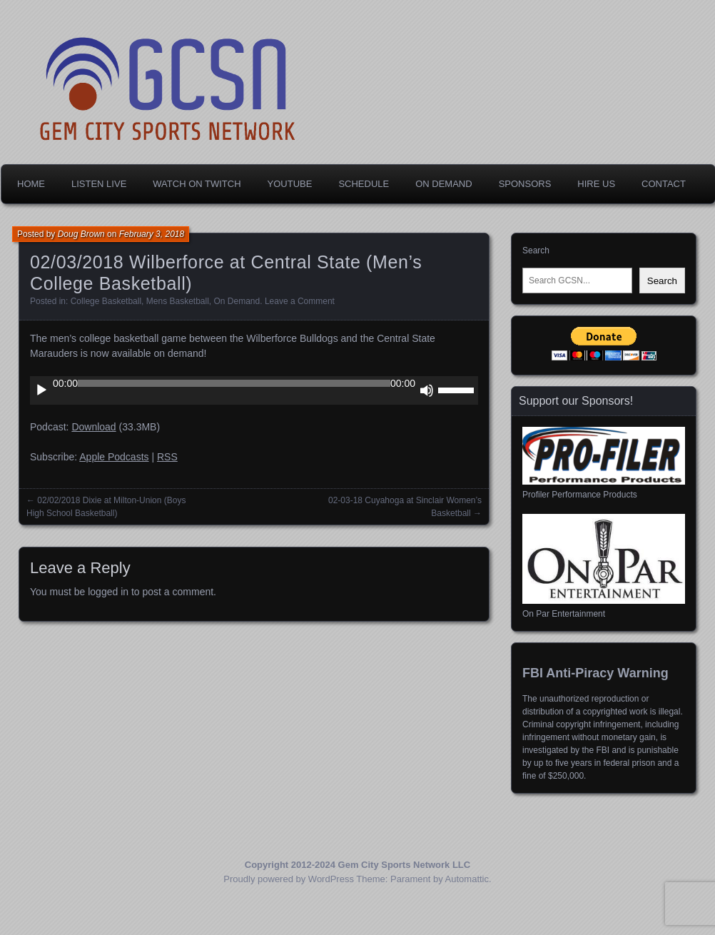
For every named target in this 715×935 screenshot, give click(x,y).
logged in (108, 591)
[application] (254, 390)
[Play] (41, 390)
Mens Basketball (177, 301)
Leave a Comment (300, 301)
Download (93, 427)
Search (535, 251)
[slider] (234, 383)
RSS (167, 457)
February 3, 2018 (151, 234)
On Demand (443, 183)
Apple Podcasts (113, 457)
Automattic (467, 879)
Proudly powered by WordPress (288, 879)
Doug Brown (81, 234)
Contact (664, 183)
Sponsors (525, 183)
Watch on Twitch (196, 183)
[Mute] (427, 390)
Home (31, 183)
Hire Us (596, 183)
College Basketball (106, 301)
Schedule (363, 183)
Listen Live (98, 183)
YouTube (290, 183)
